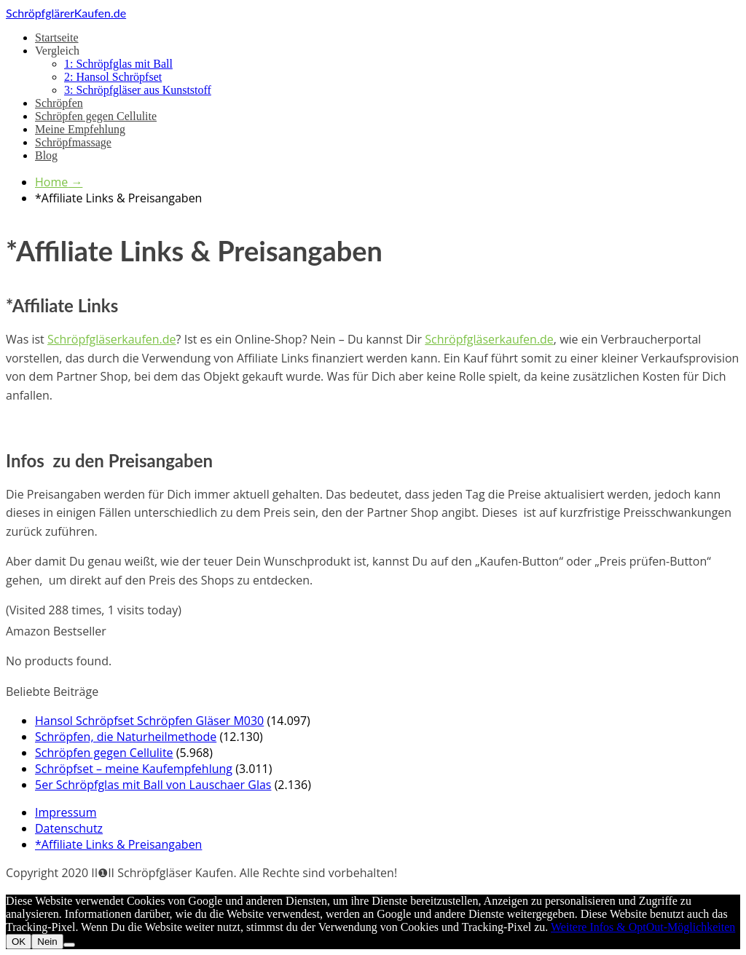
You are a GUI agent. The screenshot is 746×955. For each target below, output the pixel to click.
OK (18, 941)
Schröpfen (59, 103)
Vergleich (57, 50)
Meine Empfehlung (80, 129)
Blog (46, 155)
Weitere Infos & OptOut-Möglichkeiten (643, 927)
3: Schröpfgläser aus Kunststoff (137, 90)
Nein (47, 941)
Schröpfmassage (73, 142)
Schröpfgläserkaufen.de (111, 339)
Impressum (65, 812)
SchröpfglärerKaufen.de (66, 13)
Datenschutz (69, 828)
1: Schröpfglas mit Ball (118, 64)
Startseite (57, 37)
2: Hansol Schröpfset (113, 77)
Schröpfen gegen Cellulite (96, 116)
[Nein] (69, 945)
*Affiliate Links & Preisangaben (118, 844)
